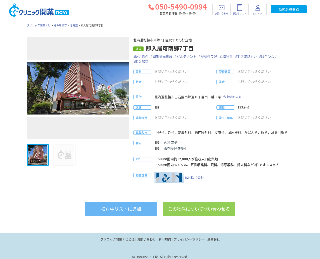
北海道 (74, 25)
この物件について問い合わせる (199, 209)
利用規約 (164, 239)
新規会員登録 (289, 9)
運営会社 (213, 239)
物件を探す (60, 25)
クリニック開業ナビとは (117, 239)
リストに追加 (121, 209)
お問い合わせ (146, 239)
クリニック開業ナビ (39, 25)
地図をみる (234, 96)
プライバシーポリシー (189, 239)
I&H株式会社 (179, 177)
